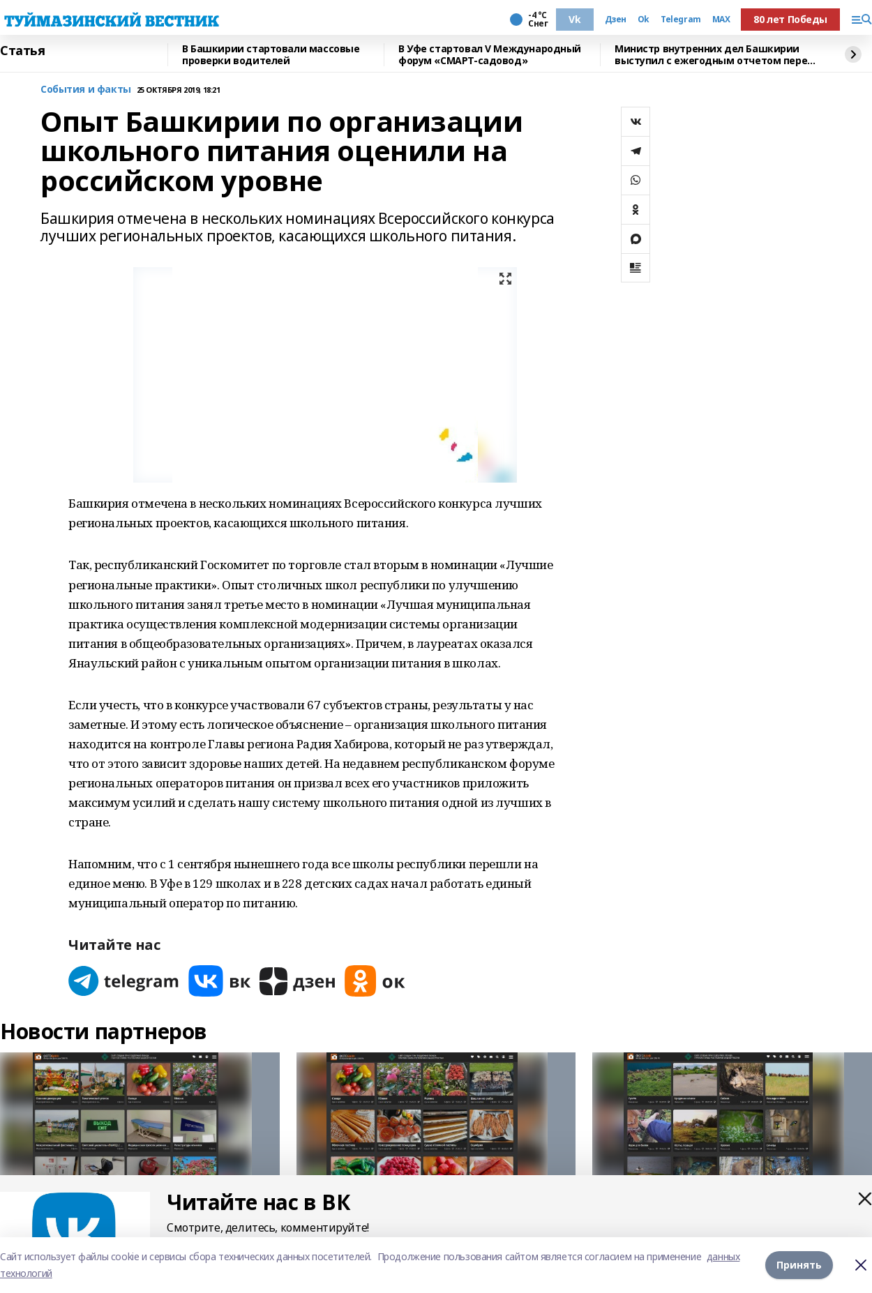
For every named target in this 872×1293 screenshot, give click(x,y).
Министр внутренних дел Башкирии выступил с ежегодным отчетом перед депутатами (715, 54)
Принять (799, 1264)
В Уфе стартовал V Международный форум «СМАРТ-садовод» (489, 54)
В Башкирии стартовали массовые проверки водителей (270, 54)
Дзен (615, 19)
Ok (643, 19)
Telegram (681, 19)
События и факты (85, 90)
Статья (22, 51)
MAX (721, 19)
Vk (574, 19)
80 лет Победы (790, 19)
